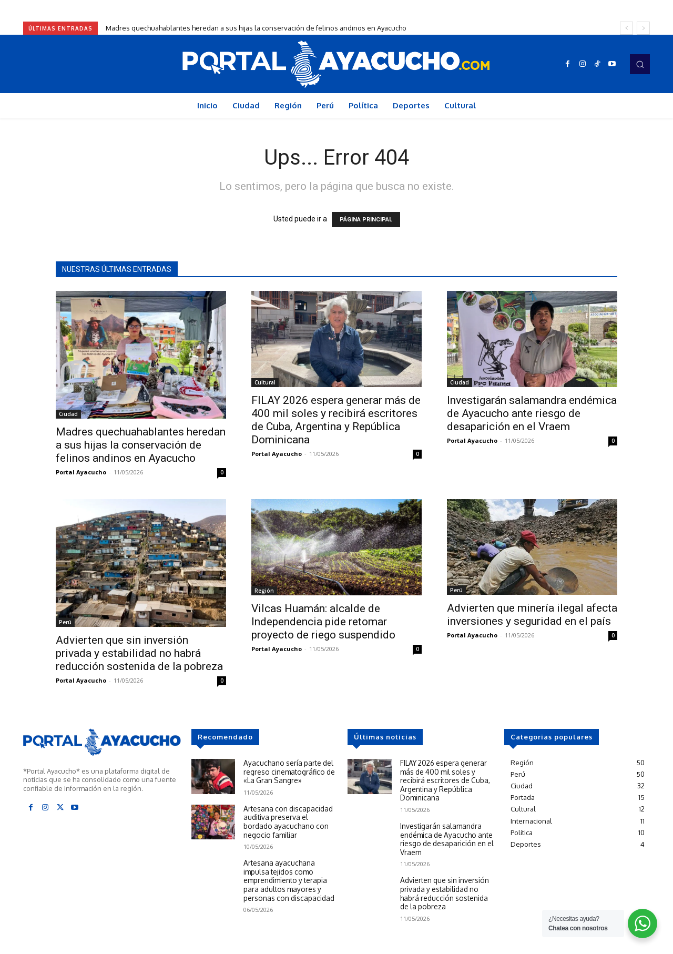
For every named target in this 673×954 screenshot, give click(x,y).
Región (264, 590)
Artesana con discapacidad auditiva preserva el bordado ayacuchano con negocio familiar (289, 820)
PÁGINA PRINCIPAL (366, 219)
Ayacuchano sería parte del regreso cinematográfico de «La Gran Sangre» (287, 770)
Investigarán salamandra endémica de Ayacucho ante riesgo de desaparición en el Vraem (532, 413)
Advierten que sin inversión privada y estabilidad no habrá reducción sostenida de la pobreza (139, 653)
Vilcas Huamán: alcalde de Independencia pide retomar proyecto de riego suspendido (323, 621)
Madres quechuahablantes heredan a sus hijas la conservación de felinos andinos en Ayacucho (256, 28)
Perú (65, 622)
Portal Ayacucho (81, 472)
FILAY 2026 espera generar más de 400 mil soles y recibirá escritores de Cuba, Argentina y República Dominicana (336, 420)
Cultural (265, 382)
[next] (643, 28)
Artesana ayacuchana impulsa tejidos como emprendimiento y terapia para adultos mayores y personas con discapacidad (289, 876)
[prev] (626, 28)
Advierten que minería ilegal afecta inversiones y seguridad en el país (532, 614)
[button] (640, 64)
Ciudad (68, 414)
